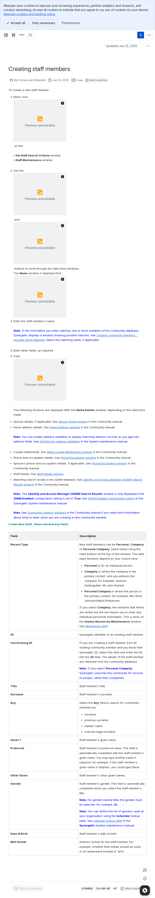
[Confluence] (22, 35)
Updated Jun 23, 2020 (121, 46)
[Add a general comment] (28, 888)
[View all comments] (144, 870)
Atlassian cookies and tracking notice (29, 14)
